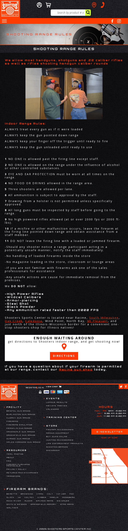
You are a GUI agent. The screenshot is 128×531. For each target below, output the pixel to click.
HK (19, 497)
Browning (27, 494)
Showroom (53, 450)
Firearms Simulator (20, 425)
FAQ (9, 461)
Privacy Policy (17, 469)
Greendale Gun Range (21, 432)
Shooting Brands (57, 447)
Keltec (29, 497)
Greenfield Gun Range (21, 435)
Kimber (42, 497)
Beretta (12, 494)
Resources (17, 450)
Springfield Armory (44, 504)
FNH (72, 494)
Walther (12, 508)
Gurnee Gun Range (18, 439)
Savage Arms (44, 501)
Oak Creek (14, 321)
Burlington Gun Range (21, 414)
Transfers (13, 476)
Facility (14, 407)
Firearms (12, 421)
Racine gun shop (76, 369)
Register (31, 388)
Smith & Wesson (17, 504)
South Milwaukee (104, 317)
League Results (57, 402)
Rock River (14, 501)
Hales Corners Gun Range (24, 442)
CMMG (40, 494)
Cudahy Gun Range (19, 418)
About (10, 457)
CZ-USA (61, 494)
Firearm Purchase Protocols (18, 465)
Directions (64, 356)
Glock (10, 497)
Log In (40, 388)
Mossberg (68, 497)
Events (53, 398)
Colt (50, 494)
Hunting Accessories (60, 440)
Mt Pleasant (97, 321)
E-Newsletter (110, 432)
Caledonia (33, 321)
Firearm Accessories (60, 430)
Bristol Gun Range (19, 411)
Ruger (29, 501)
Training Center (61, 417)
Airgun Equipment (57, 433)
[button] (4, 21)
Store (52, 426)
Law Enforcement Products (64, 443)
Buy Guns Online (57, 436)
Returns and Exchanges (22, 473)
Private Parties (56, 406)
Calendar (52, 409)
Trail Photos (15, 454)
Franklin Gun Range (20, 428)
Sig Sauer (63, 501)
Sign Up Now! (109, 438)
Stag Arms (67, 504)
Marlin (54, 497)
